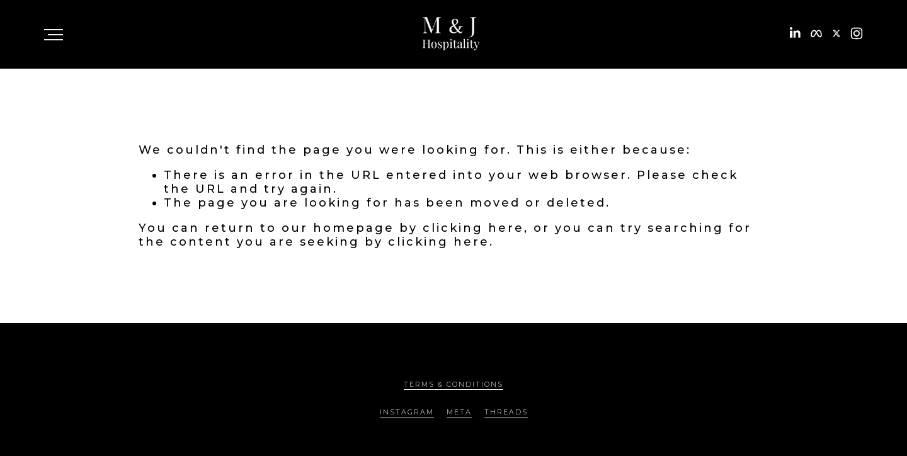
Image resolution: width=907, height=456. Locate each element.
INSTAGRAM (407, 412)
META (459, 412)
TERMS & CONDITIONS (453, 384)
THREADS (506, 412)
